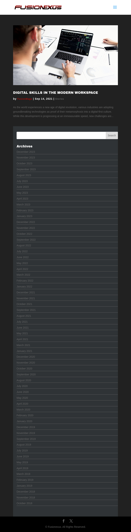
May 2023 (22, 192)
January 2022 (24, 286)
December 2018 (26, 491)
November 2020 (26, 362)
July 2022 (22, 251)
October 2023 (24, 163)
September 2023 (26, 169)
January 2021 (24, 351)
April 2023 (22, 198)
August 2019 (24, 444)
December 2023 (26, 151)
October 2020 (24, 368)
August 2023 (24, 175)
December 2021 (26, 292)
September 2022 (26, 239)
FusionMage (24, 99)
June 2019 (23, 456)
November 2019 (26, 433)
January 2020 (24, 421)
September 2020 (26, 374)
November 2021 (26, 298)
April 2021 (22, 339)
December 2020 (26, 356)
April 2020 (22, 403)
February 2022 (25, 280)
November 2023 (26, 157)
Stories (59, 99)
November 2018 (26, 497)
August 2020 (24, 380)
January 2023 (24, 216)
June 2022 (23, 257)
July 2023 (22, 181)
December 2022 (26, 222)
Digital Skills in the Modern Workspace (55, 93)
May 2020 (22, 397)
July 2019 (22, 450)
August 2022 (24, 245)
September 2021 (26, 309)
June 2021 (23, 327)
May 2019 (22, 462)
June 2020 (23, 391)
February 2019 (25, 479)
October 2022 (24, 233)
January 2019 (24, 485)
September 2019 (26, 438)
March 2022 (23, 274)
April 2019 (22, 468)
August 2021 (24, 315)
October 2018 (24, 503)
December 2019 (26, 427)
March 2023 (23, 204)
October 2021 (24, 304)
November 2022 (26, 227)
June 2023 (23, 186)
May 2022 (22, 263)
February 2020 (25, 415)
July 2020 (22, 386)
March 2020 (23, 409)
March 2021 (23, 345)
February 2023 (25, 210)
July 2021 (22, 321)
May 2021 (22, 333)
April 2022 (22, 269)
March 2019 (23, 473)
